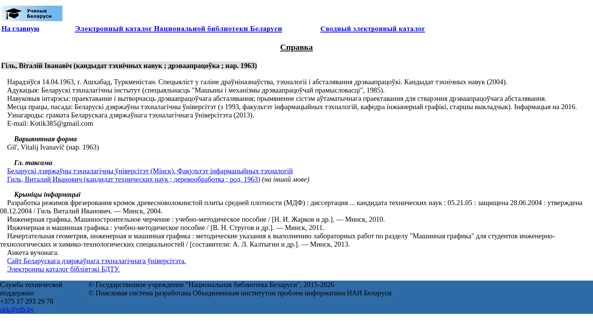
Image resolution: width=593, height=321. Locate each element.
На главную (20, 28)
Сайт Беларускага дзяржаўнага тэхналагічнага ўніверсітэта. (96, 261)
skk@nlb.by (17, 309)
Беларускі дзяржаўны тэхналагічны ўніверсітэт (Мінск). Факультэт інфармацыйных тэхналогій (150, 171)
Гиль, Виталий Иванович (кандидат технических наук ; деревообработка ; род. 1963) (133, 179)
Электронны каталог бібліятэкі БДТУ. (63, 269)
